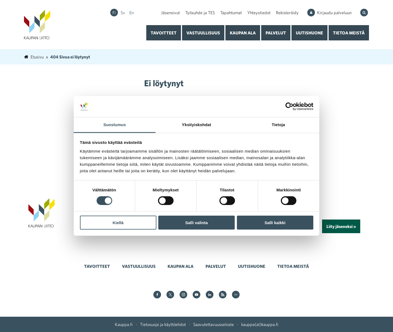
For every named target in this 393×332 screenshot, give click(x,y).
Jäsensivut (170, 12)
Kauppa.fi (124, 324)
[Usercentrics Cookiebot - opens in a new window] (289, 106)
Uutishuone (309, 32)
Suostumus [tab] (114, 124)
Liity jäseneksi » (341, 226)
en (131, 12)
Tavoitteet (164, 32)
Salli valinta (196, 222)
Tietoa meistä (349, 32)
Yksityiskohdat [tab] (196, 124)
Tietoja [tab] (278, 124)
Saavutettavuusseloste (213, 324)
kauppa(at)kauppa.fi (259, 324)
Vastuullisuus (203, 32)
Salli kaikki (274, 222)
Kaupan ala (243, 32)
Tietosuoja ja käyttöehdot (163, 324)
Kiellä (117, 222)
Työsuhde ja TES (200, 12)
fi (114, 12)
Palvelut (276, 32)
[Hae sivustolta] (364, 12)
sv (123, 12)
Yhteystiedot (258, 12)
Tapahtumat (231, 12)
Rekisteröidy (287, 12)
